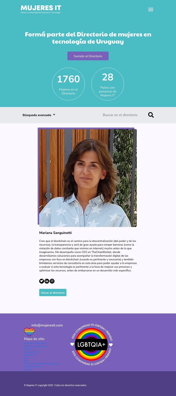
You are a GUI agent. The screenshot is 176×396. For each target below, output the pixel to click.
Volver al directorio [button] (53, 293)
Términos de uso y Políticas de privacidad (41, 363)
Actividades (29, 355)
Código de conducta (32, 366)
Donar (26, 360)
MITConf (27, 349)
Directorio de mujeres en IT (35, 343)
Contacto (28, 369)
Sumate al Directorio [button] (88, 56)
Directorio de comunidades (35, 346)
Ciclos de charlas (31, 352)
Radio (26, 357)
